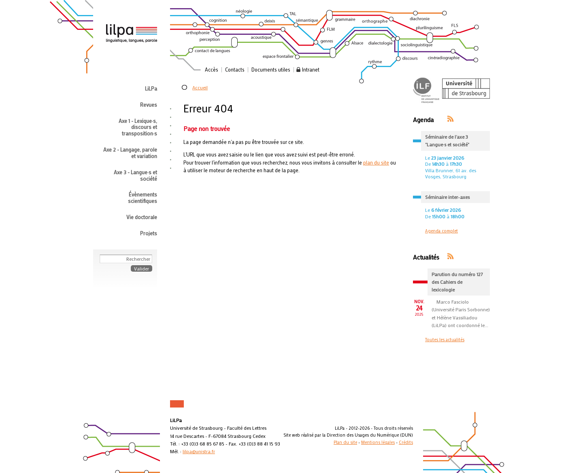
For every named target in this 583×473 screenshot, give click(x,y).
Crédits (406, 442)
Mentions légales (378, 442)
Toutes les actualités (444, 339)
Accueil (200, 87)
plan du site (376, 162)
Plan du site (345, 442)
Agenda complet (441, 231)
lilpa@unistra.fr (199, 451)
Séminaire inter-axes (447, 197)
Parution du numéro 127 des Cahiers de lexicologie (457, 282)
